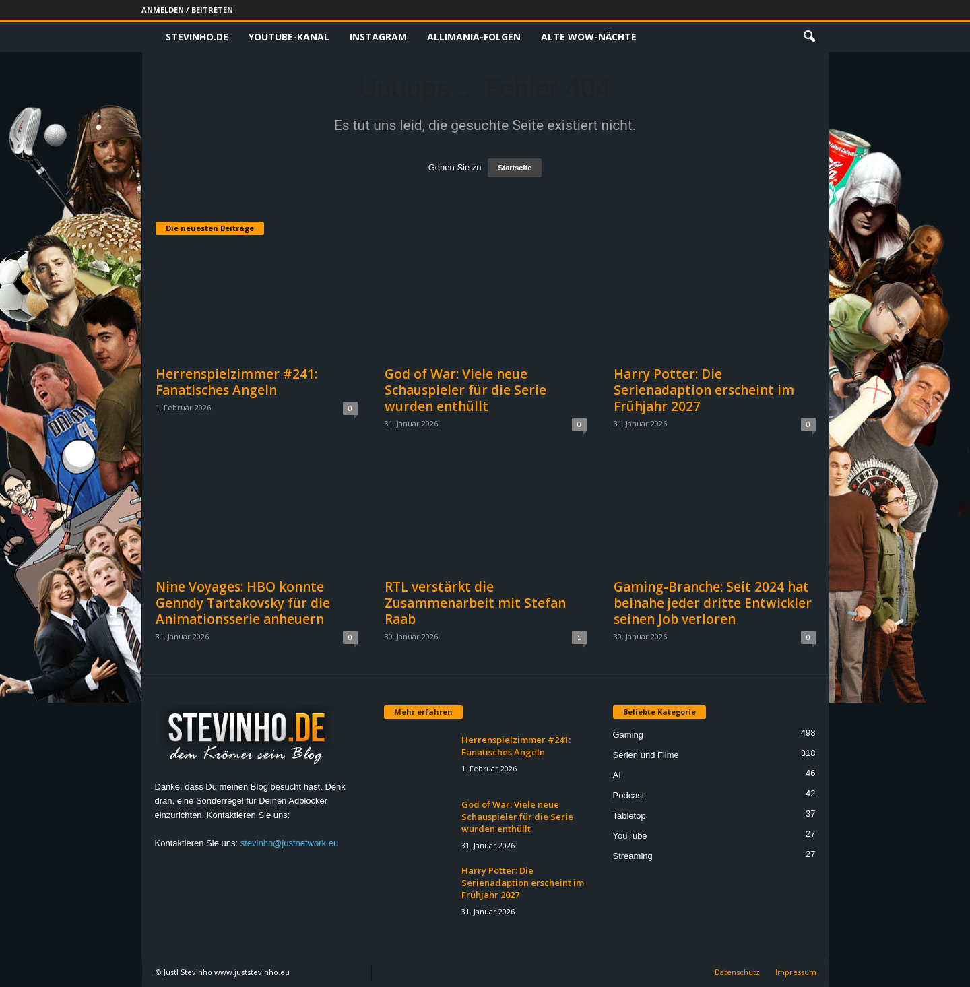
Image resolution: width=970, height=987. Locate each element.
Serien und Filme (646, 755)
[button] (809, 37)
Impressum (795, 972)
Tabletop (629, 815)
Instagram (378, 36)
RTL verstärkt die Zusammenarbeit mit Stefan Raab (475, 603)
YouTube (630, 836)
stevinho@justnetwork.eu (289, 843)
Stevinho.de (197, 36)
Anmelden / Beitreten (187, 10)
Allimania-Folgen (474, 36)
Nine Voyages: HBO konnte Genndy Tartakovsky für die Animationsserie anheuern (243, 603)
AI (617, 775)
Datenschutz (737, 972)
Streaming (633, 856)
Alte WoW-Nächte (589, 36)
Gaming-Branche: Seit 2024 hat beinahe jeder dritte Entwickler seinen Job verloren (713, 603)
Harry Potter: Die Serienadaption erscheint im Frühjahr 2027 (704, 390)
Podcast (629, 795)
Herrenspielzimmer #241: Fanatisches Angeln (236, 382)
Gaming (628, 735)
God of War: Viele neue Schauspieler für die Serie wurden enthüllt (465, 390)
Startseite (514, 168)
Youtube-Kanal (289, 36)
